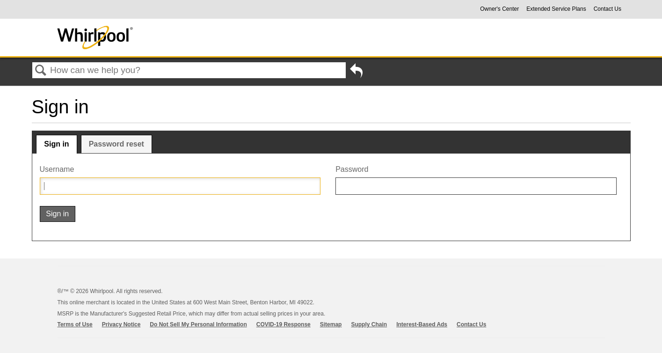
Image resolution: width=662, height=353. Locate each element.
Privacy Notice (121, 324)
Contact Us (607, 9)
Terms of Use (75, 324)
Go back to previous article (356, 72)
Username (57, 169)
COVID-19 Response (283, 324)
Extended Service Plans (556, 9)
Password (351, 169)
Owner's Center (499, 9)
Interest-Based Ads (421, 324)
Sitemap (331, 324)
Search (41, 71)
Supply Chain (369, 324)
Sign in (56, 144)
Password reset (116, 144)
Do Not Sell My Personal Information (198, 324)
